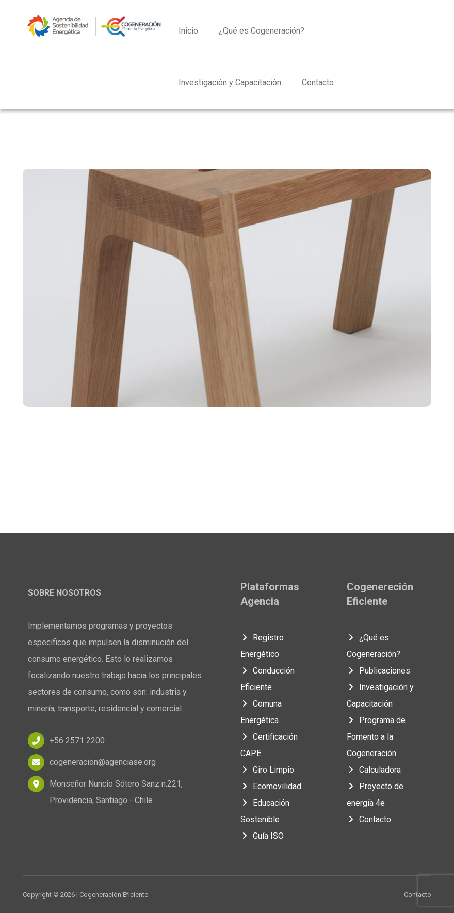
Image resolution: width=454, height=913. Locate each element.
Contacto (369, 819)
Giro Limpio (267, 770)
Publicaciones (378, 671)
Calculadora (374, 770)
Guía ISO (262, 836)
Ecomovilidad (270, 786)
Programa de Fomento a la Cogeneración (376, 736)
